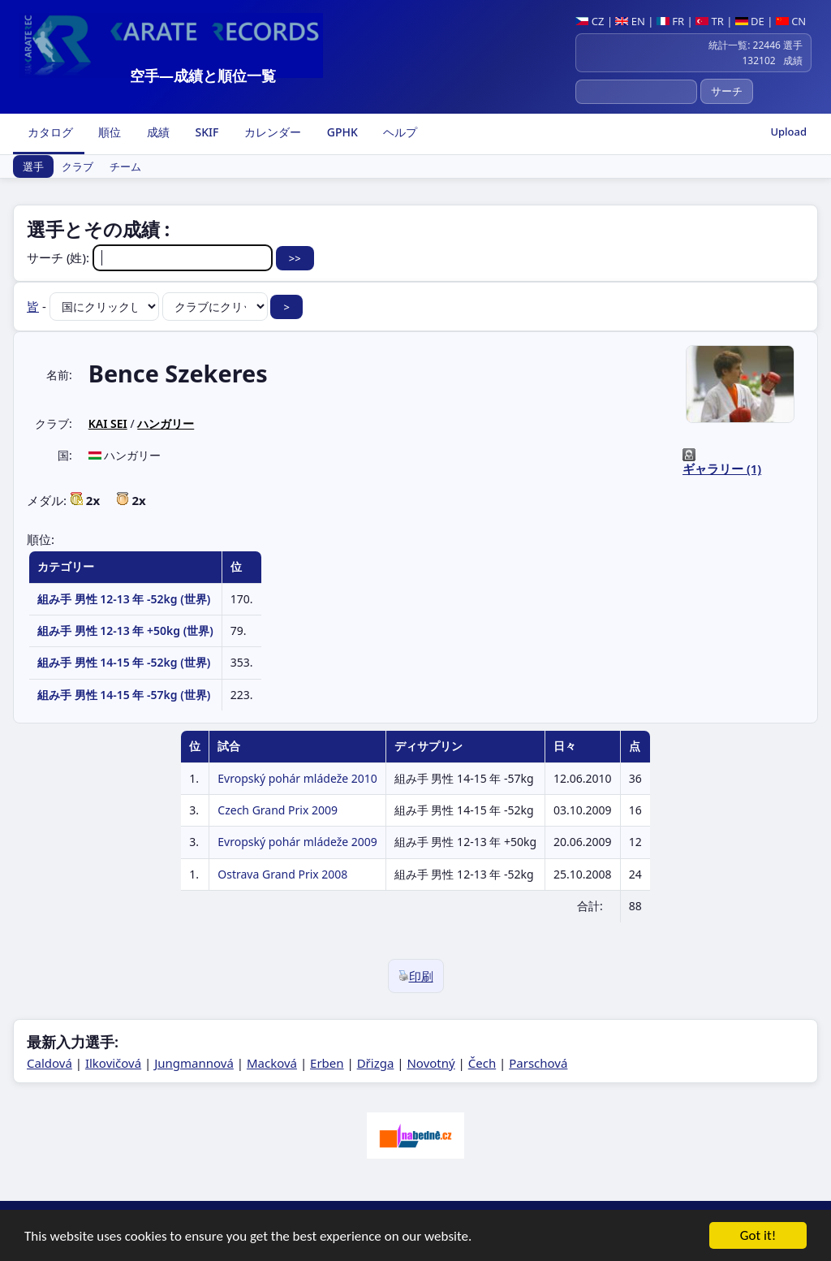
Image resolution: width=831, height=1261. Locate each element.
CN (791, 21)
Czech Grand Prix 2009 (277, 810)
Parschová (538, 1063)
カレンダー (271, 132)
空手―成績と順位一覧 (203, 75)
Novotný (430, 1063)
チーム (125, 166)
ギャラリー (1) (721, 468)
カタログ (48, 132)
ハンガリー (165, 423)
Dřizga (375, 1063)
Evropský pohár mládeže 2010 (297, 778)
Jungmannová (194, 1063)
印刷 (415, 976)
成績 (157, 132)
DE (749, 21)
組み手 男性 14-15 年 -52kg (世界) (123, 662)
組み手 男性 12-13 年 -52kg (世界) (123, 599)
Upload (788, 131)
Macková (272, 1063)
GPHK (341, 132)
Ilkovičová (113, 1063)
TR (709, 21)
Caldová (49, 1063)
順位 (109, 132)
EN (630, 21)
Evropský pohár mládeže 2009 (297, 841)
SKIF (205, 132)
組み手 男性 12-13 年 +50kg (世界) (125, 630)
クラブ (77, 166)
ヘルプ (399, 132)
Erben (327, 1063)
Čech (482, 1063)
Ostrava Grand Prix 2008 (282, 874)
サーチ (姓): (151, 257)
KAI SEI (107, 423)
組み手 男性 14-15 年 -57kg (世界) (123, 694)
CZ (589, 21)
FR (670, 21)
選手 (33, 166)
